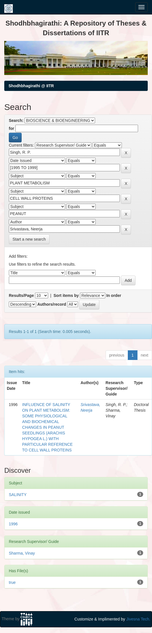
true (12, 582)
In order (113, 295)
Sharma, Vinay (22, 553)
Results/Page (21, 295)
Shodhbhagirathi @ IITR (31, 86)
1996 (13, 524)
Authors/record (51, 304)
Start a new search (29, 239)
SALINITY (17, 494)
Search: (16, 120)
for (11, 128)
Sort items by (66, 295)
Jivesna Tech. (138, 619)
